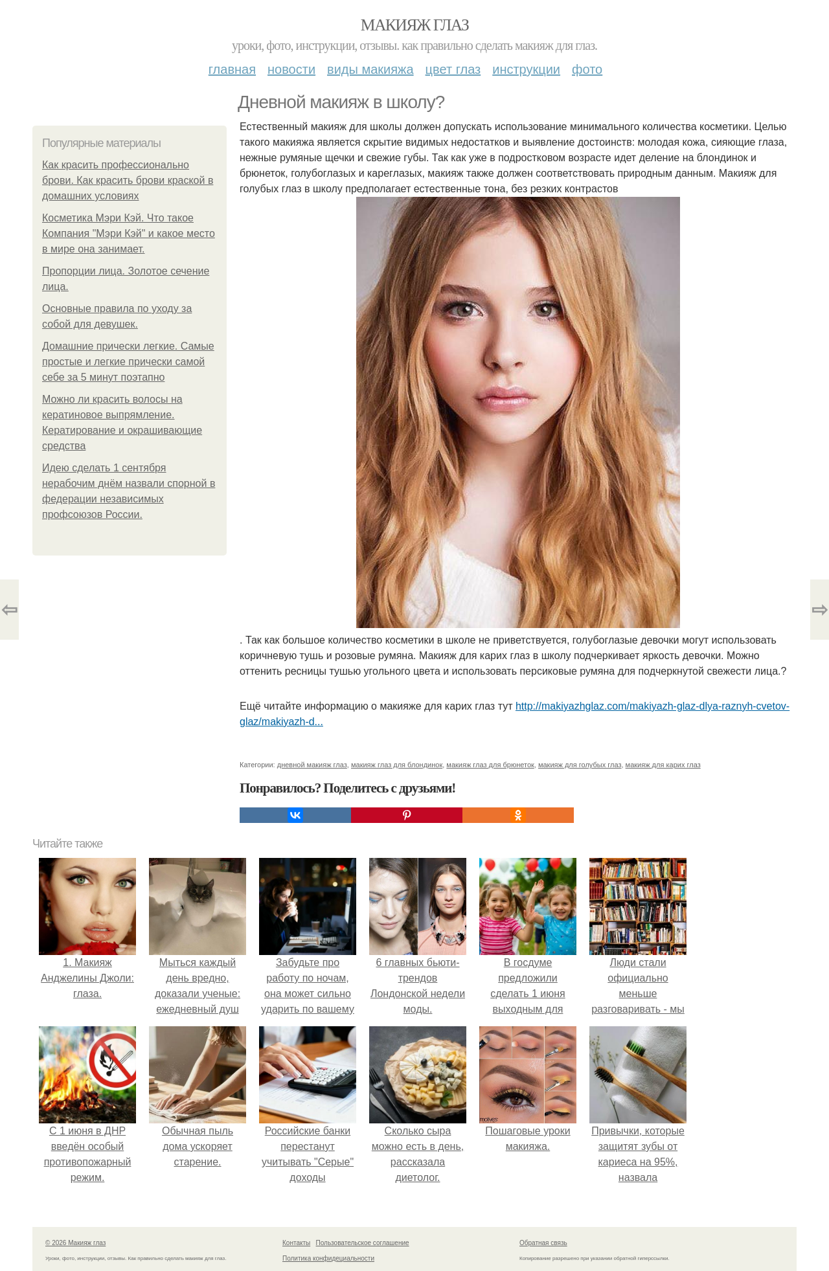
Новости (291, 69)
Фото (587, 69)
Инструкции (526, 69)
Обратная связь (543, 1242)
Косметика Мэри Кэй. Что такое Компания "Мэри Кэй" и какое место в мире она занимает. (128, 233)
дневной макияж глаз (312, 765)
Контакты (296, 1242)
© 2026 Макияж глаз (75, 1242)
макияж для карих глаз (663, 765)
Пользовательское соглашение (362, 1242)
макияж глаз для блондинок (396, 765)
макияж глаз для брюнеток (490, 765)
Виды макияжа (370, 69)
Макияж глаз (415, 25)
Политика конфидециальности (328, 1258)
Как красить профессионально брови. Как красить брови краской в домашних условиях (127, 180)
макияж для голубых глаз (580, 765)
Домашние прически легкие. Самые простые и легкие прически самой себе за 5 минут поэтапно (128, 362)
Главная (232, 69)
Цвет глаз (453, 69)
